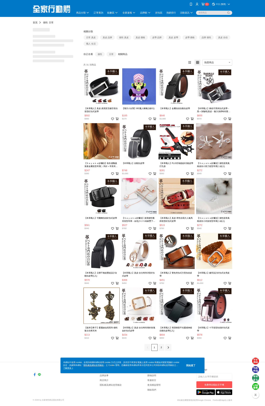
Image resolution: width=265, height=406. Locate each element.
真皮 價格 (140, 37)
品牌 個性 (206, 37)
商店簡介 (104, 380)
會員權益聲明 (154, 385)
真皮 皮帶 (173, 37)
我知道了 (191, 365)
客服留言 (151, 380)
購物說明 (151, 375)
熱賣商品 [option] (209, 62)
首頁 (35, 22)
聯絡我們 (151, 390)
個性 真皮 (124, 37)
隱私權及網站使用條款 (111, 385)
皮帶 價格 (190, 37)
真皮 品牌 (107, 37)
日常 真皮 (91, 37)
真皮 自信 (223, 37)
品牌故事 (104, 375)
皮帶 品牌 (157, 37)
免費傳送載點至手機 (214, 385)
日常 (51, 22)
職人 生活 (91, 43)
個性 (45, 22)
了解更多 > (68, 368)
